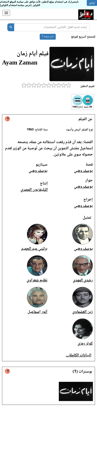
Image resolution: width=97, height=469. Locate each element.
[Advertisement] (48, 439)
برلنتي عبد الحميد (34, 248)
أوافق (92, 3)
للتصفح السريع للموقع (83, 37)
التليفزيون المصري (34, 189)
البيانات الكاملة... (78, 355)
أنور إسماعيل (37, 311)
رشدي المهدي (83, 280)
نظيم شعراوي (37, 280)
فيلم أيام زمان (33, 54)
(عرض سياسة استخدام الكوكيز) (16, 5)
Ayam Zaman (19, 63)
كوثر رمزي (85, 343)
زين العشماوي (82, 311)
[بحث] (10, 27)
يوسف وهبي (83, 170)
